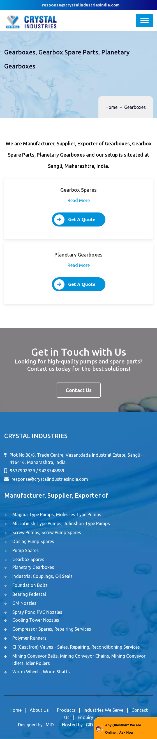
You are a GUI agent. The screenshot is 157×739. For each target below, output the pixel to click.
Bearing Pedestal (29, 594)
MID (50, 724)
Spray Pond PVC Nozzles (37, 612)
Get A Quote (75, 219)
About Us (39, 710)
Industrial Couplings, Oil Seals (42, 576)
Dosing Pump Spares (33, 541)
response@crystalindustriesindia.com (80, 5)
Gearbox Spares (28, 559)
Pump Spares (25, 550)
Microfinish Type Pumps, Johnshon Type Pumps (61, 523)
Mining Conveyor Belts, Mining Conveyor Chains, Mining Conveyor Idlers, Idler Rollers (79, 659)
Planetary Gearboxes (33, 567)
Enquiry (85, 717)
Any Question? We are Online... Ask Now (123, 729)
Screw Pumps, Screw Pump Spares (46, 532)
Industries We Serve (103, 710)
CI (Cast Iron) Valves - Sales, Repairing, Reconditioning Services (76, 646)
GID (89, 724)
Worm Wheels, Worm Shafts (41, 671)
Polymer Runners (29, 637)
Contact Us (79, 390)
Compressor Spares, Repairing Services (51, 629)
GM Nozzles (24, 603)
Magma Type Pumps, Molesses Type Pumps (56, 514)
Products (66, 710)
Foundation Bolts (30, 585)
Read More (79, 200)
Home (111, 107)
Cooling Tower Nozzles (35, 620)
